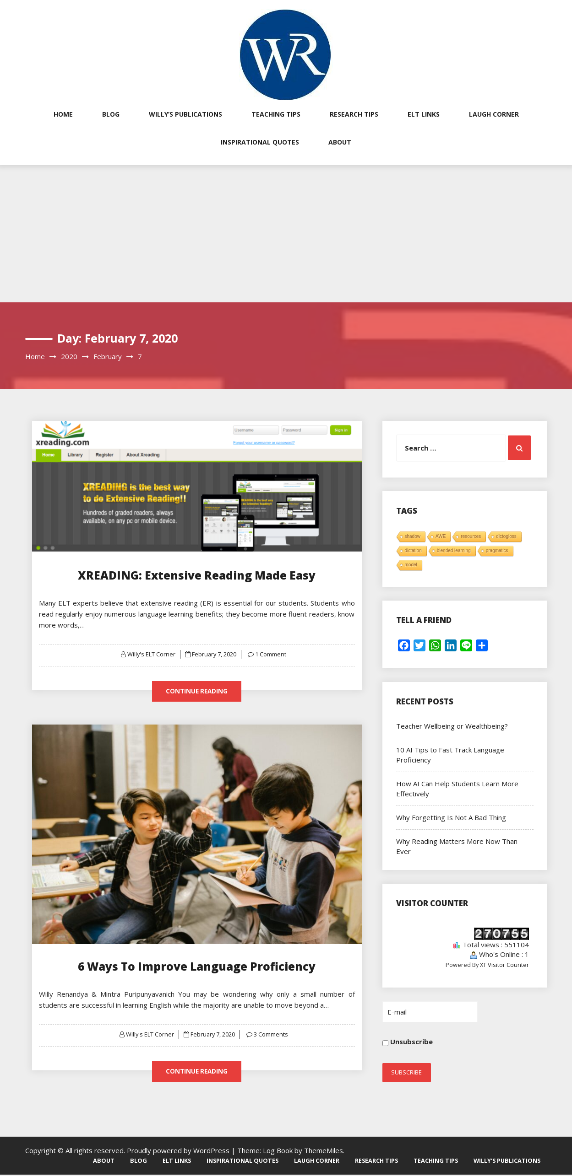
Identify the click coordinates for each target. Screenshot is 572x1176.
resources (471, 536)
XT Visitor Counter (504, 965)
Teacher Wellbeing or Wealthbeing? (452, 725)
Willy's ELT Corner (151, 654)
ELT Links (424, 114)
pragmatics (497, 550)
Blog (111, 114)
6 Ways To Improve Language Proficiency (197, 966)
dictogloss (506, 536)
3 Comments (271, 1035)
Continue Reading (197, 691)
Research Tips (354, 114)
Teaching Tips (275, 114)
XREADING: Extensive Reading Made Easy (197, 575)
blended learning (454, 550)
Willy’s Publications (185, 114)
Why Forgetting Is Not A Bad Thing (451, 817)
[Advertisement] (286, 234)
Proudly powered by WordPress (179, 1151)
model (411, 564)
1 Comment (271, 654)
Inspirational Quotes (260, 142)
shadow (412, 536)
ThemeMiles (323, 1151)
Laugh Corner (494, 114)
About (339, 142)
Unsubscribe (407, 1041)
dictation (413, 550)
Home (63, 114)
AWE (441, 536)
